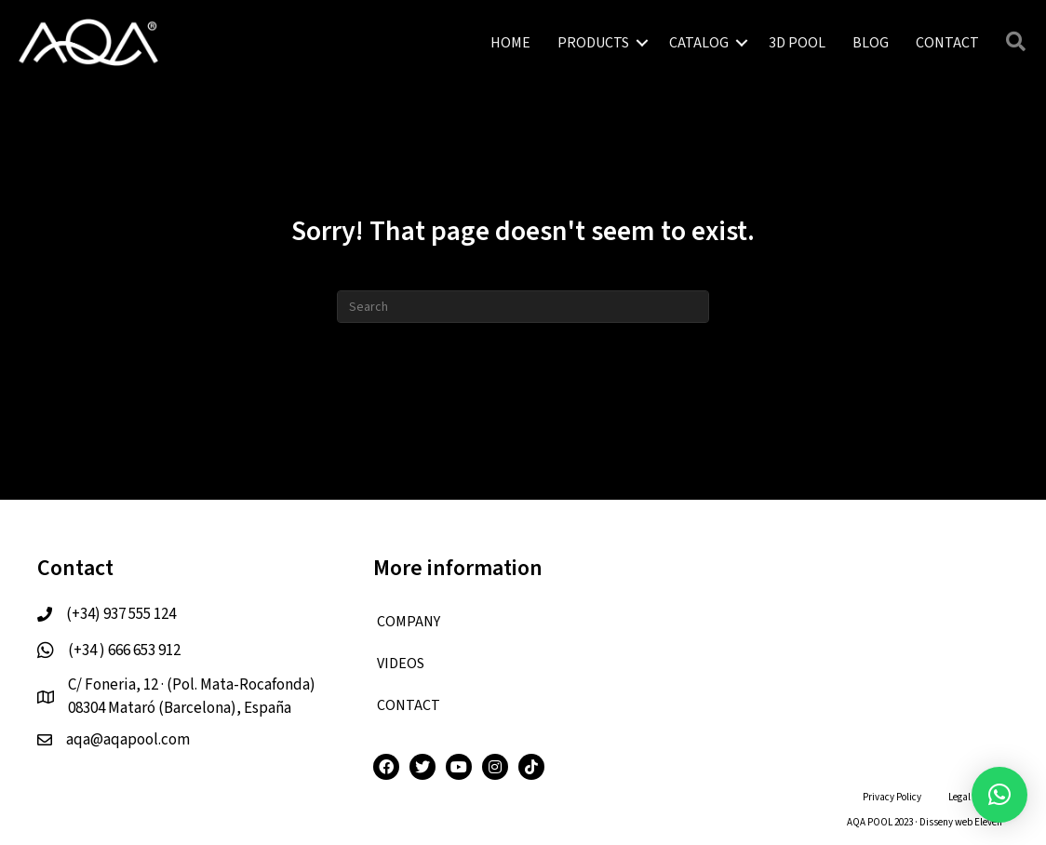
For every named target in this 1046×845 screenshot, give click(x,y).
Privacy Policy (892, 797)
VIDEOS (400, 663)
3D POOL (797, 43)
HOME (510, 43)
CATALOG (699, 43)
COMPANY (408, 621)
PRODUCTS (593, 43)
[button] (999, 795)
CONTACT (947, 43)
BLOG (870, 43)
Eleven (988, 822)
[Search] (523, 306)
